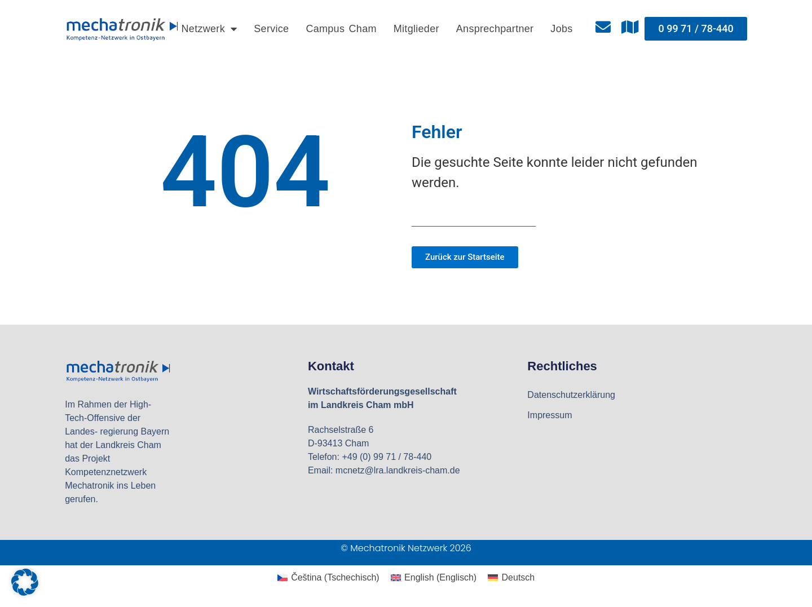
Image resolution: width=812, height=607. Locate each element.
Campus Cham (341, 28)
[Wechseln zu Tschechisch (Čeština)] (328, 578)
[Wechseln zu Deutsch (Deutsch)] (511, 578)
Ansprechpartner (495, 28)
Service (271, 28)
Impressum (549, 415)
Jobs (561, 28)
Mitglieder (416, 28)
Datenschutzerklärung (571, 395)
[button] (25, 582)
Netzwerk (209, 28)
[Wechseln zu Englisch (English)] (433, 578)
